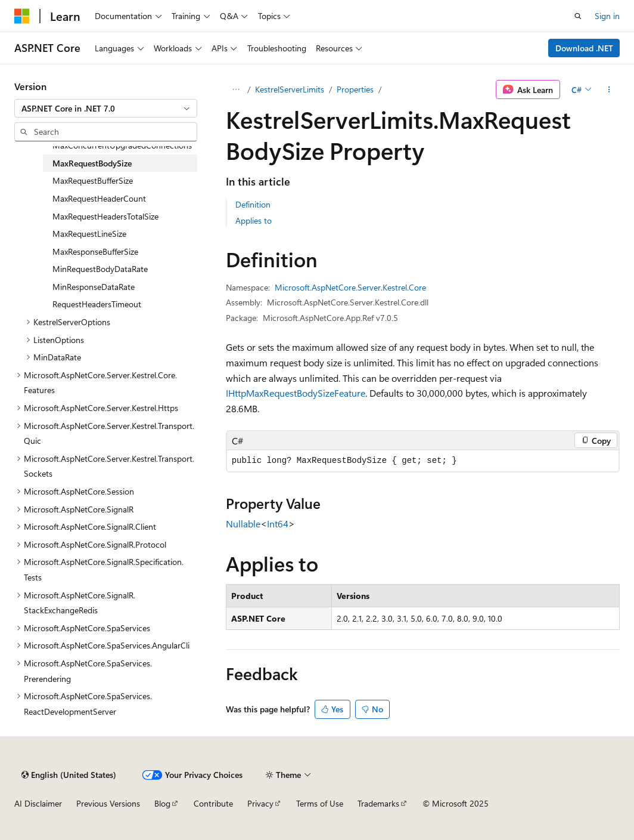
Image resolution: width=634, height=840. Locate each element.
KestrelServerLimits (289, 89)
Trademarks (378, 803)
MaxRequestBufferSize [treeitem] (92, 180)
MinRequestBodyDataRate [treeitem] (100, 268)
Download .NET (584, 48)
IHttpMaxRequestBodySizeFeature (295, 393)
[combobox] (105, 108)
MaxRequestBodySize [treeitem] (92, 163)
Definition (253, 204)
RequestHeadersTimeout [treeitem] (96, 304)
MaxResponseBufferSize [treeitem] (95, 251)
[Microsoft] (22, 16)
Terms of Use (319, 803)
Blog (162, 803)
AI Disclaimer (38, 803)
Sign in (607, 15)
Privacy (260, 803)
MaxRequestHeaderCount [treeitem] (99, 198)
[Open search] (578, 16)
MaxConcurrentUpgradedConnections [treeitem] (122, 145)
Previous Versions (108, 803)
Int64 (277, 523)
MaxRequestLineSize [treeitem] (89, 233)
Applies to (253, 220)
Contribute (213, 803)
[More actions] (609, 89)
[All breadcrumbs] (236, 89)
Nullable (243, 523)
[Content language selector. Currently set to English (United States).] (68, 775)
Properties (355, 89)
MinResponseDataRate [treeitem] (93, 286)
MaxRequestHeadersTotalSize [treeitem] (105, 216)
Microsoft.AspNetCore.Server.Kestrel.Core (350, 287)
